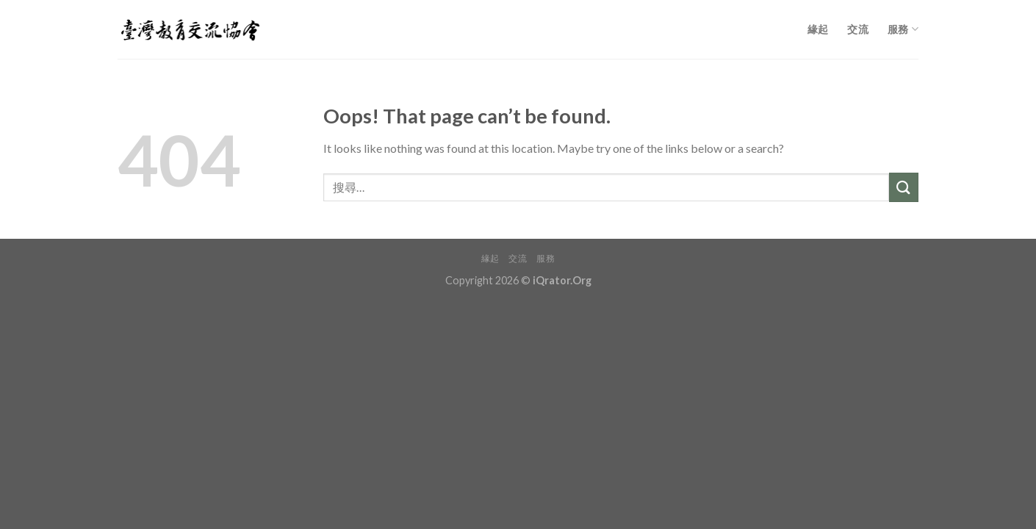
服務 (903, 29)
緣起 (818, 29)
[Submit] (903, 187)
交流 (857, 29)
